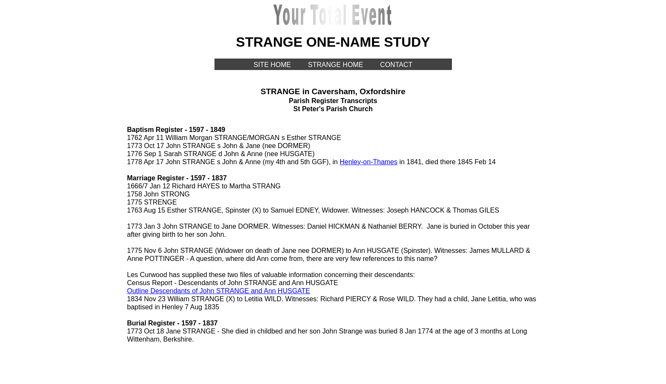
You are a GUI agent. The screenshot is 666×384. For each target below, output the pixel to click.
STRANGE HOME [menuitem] (335, 64)
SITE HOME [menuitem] (272, 64)
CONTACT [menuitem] (396, 64)
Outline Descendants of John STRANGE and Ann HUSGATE (218, 290)
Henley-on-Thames (369, 161)
